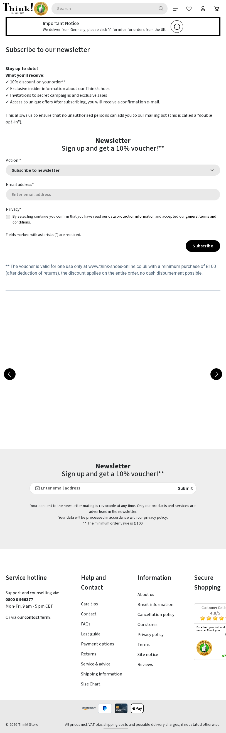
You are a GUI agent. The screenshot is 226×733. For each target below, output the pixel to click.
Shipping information (101, 674)
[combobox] (103, 9)
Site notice (147, 655)
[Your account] (202, 8)
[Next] (216, 374)
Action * (13, 160)
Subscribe (203, 246)
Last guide (90, 634)
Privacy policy (150, 635)
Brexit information (155, 605)
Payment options (97, 644)
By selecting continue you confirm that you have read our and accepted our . (114, 219)
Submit (185, 489)
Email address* (20, 185)
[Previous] (10, 374)
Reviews (145, 665)
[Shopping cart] (216, 8)
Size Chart (90, 684)
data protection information (131, 217)
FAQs (85, 624)
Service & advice (95, 664)
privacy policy (155, 518)
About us (145, 595)
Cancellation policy (155, 615)
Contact (89, 614)
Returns (88, 654)
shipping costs (116, 725)
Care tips (89, 604)
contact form (37, 617)
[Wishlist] (189, 8)
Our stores (147, 625)
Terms (143, 645)
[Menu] (175, 8)
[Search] (161, 9)
